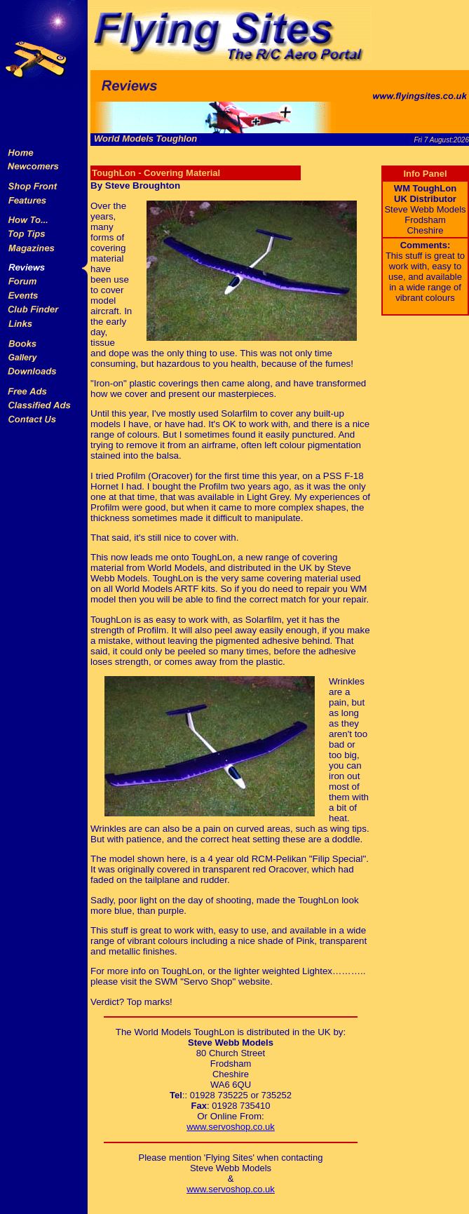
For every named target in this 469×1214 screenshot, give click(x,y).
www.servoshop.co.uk (230, 1126)
